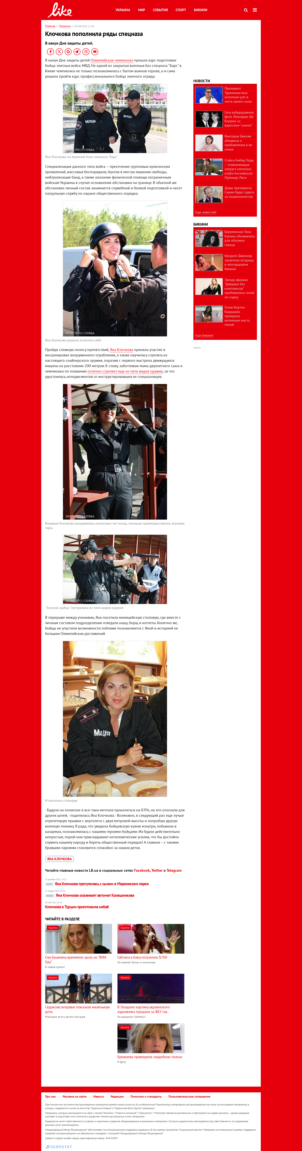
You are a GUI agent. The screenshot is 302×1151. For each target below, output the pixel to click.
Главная (50, 26)
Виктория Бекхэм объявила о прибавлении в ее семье (238, 142)
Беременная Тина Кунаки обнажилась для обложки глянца (240, 238)
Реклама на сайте (74, 1096)
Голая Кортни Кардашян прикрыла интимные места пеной (237, 316)
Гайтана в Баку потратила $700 (142, 957)
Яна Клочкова (121, 349)
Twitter (157, 870)
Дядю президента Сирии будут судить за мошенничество (239, 192)
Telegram (174, 870)
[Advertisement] (77, 1050)
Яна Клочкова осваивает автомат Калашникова (89, 895)
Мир (141, 10)
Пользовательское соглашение (189, 1096)
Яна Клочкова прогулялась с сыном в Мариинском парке (97, 883)
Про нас (50, 1096)
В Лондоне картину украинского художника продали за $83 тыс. (143, 1009)
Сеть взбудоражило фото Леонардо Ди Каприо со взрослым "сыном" (239, 119)
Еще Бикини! (204, 335)
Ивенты (98, 1096)
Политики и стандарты (146, 1096)
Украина (123, 10)
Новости (201, 80)
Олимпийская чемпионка (112, 60)
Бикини (200, 10)
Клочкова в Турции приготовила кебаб (77, 906)
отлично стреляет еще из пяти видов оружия (125, 371)
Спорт (181, 10)
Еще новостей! (205, 212)
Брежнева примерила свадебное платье (149, 1056)
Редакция (117, 1096)
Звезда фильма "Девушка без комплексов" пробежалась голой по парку (239, 288)
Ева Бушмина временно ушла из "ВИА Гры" (75, 959)
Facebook (142, 870)
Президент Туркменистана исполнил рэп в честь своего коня (238, 95)
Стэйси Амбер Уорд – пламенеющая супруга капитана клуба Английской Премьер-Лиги (239, 169)
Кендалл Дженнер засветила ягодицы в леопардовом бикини (239, 262)
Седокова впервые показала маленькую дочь (77, 1009)
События (160, 10)
